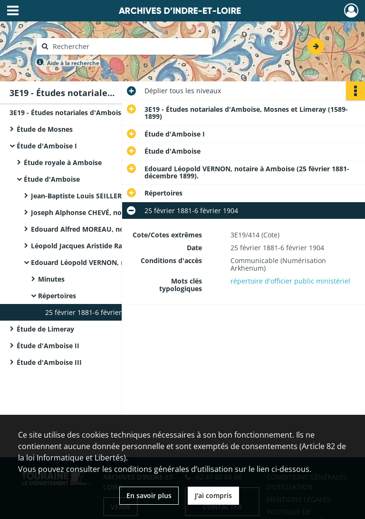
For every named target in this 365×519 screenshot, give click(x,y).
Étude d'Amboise (52, 179)
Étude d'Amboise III (49, 362)
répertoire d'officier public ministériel (290, 280)
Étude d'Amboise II (48, 345)
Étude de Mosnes (45, 129)
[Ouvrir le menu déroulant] (13, 11)
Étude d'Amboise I (47, 145)
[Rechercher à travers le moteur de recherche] (129, 46)
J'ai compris (213, 495)
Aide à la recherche (73, 63)
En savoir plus (149, 495)
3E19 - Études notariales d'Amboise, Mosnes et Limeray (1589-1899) (105, 112)
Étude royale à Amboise (63, 162)
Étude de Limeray (45, 328)
